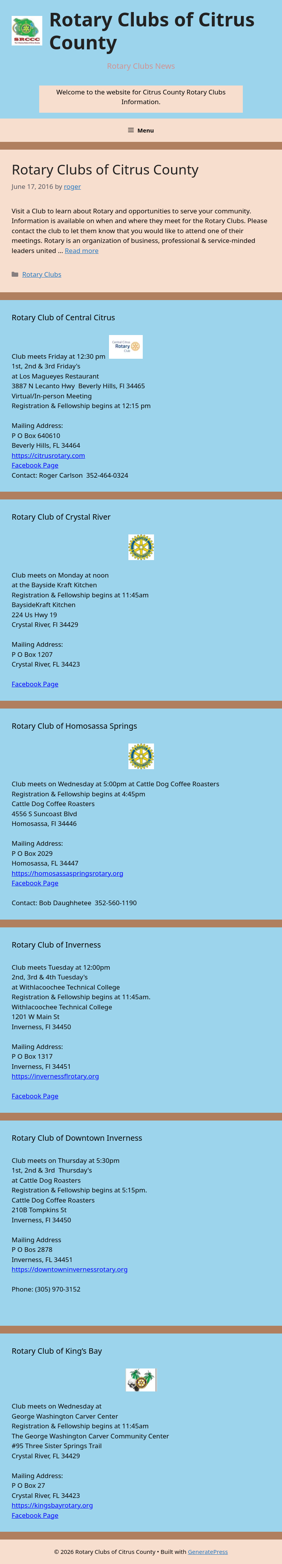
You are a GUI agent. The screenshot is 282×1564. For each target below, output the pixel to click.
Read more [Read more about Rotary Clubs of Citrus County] (82, 250)
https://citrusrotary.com (48, 455)
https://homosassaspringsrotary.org (67, 873)
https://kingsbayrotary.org (52, 1505)
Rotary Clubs (41, 274)
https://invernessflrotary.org (55, 1076)
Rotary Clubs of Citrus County (151, 30)
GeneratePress (208, 1551)
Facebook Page (35, 465)
